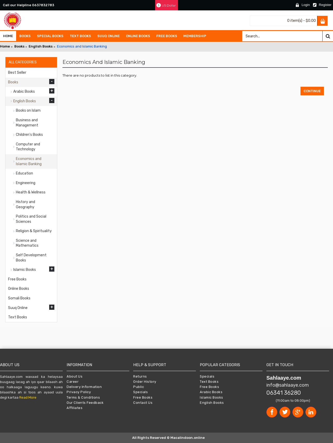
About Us (74, 376)
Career (73, 382)
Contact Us (142, 403)
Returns (140, 376)
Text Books (209, 382)
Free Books (142, 397)
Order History (144, 382)
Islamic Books (211, 397)
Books (19, 46)
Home (5, 46)
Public (138, 387)
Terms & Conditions (83, 397)
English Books (41, 46)
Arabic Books (211, 392)
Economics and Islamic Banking (82, 46)
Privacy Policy (79, 392)
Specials (140, 392)
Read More (27, 397)
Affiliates (74, 408)
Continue (312, 91)
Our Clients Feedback (85, 403)
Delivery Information (84, 387)
